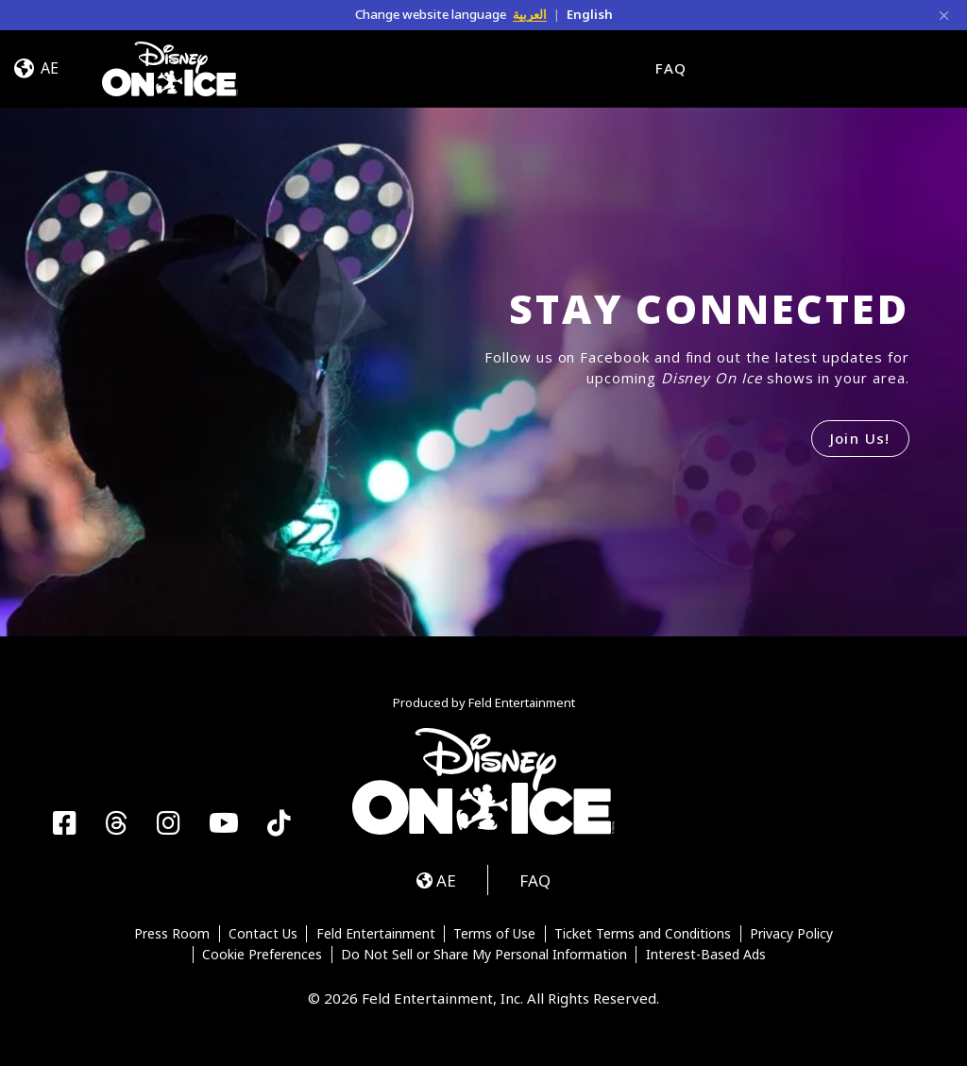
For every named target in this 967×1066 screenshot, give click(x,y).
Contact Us (263, 933)
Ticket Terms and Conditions (642, 933)
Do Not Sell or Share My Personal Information (484, 954)
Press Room (172, 933)
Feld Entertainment (375, 933)
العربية (530, 14)
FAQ (671, 68)
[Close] (944, 14)
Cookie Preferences (262, 954)
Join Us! (860, 438)
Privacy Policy (791, 933)
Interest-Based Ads (706, 954)
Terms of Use (494, 933)
